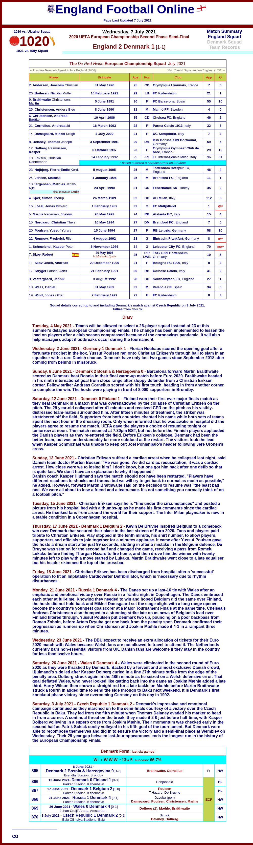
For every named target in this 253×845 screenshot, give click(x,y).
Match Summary (224, 31)
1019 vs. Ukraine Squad (32, 31)
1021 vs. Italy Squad (32, 51)
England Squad (224, 36)
